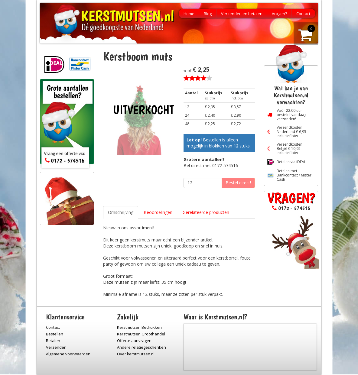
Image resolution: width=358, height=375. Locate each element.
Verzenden (56, 347)
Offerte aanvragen (134, 340)
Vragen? (279, 13)
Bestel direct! (238, 183)
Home (189, 13)
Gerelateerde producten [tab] (206, 212)
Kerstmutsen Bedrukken (139, 327)
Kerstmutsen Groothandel (141, 334)
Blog (208, 13)
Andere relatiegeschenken (141, 347)
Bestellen (54, 334)
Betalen (53, 340)
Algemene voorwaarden (68, 354)
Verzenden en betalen (241, 13)
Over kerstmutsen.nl (136, 354)
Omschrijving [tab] (120, 212)
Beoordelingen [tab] (158, 212)
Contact (303, 13)
